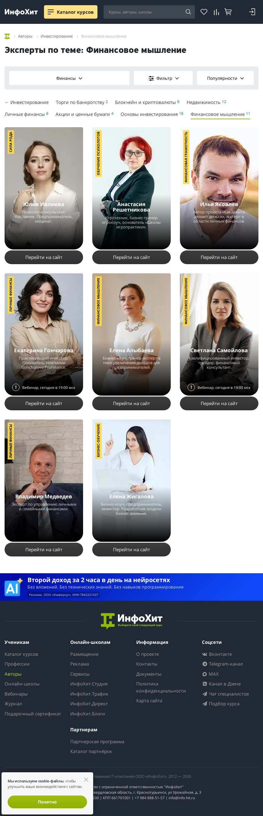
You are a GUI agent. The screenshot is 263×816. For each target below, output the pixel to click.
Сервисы (80, 674)
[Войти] (252, 12)
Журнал (13, 703)
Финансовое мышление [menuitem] (220, 114)
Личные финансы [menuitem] (26, 114)
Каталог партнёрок (91, 751)
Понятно (47, 802)
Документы (149, 674)
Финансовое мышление (98, 301)
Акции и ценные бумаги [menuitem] (84, 114)
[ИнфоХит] (21, 12)
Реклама (79, 664)
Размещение (84, 654)
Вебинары (16, 694)
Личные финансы (10, 295)
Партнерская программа (97, 741)
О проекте (147, 654)
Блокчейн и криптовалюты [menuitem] (147, 102)
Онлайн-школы (22, 684)
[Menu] (51, 12)
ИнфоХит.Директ (89, 703)
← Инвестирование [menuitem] (27, 102)
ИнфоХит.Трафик (89, 694)
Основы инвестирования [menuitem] (152, 114)
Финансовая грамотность (186, 157)
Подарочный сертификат (33, 714)
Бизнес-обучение (98, 440)
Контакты (147, 664)
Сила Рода (10, 142)
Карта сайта (149, 700)
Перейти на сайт (43, 257)
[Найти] (188, 12)
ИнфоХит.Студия (89, 684)
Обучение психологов (98, 153)
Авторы (13, 674)
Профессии (17, 664)
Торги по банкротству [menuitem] (82, 102)
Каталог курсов (21, 654)
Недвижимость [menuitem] (206, 102)
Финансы (69, 78)
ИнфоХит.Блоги (87, 714)
